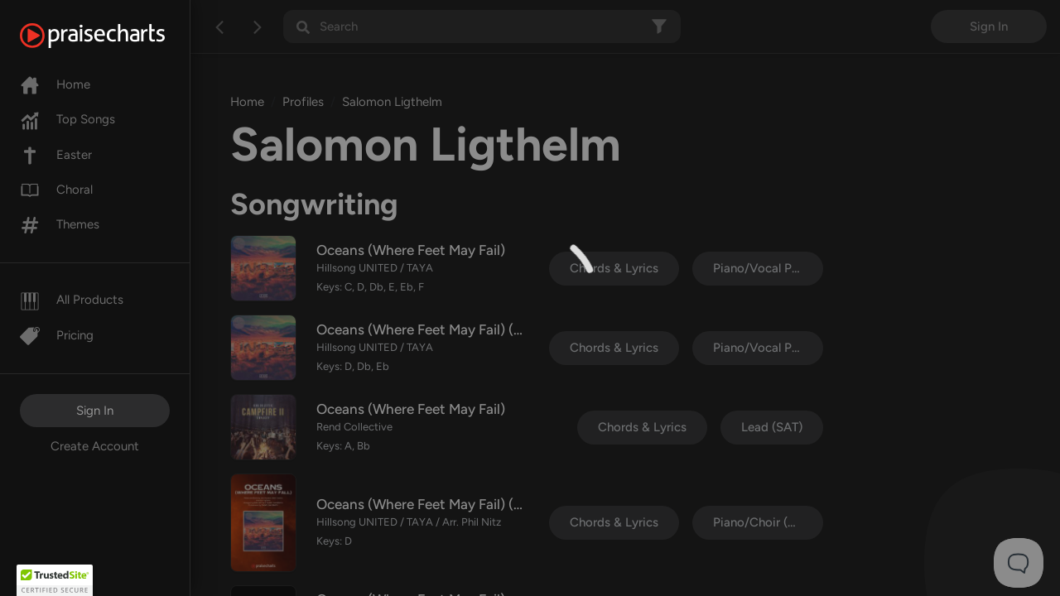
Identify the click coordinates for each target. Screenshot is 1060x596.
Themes (59, 224)
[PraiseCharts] (113, 35)
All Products (71, 299)
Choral (56, 189)
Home (55, 84)
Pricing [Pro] (57, 335)
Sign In (94, 410)
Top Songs (67, 119)
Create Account (95, 446)
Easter (56, 154)
